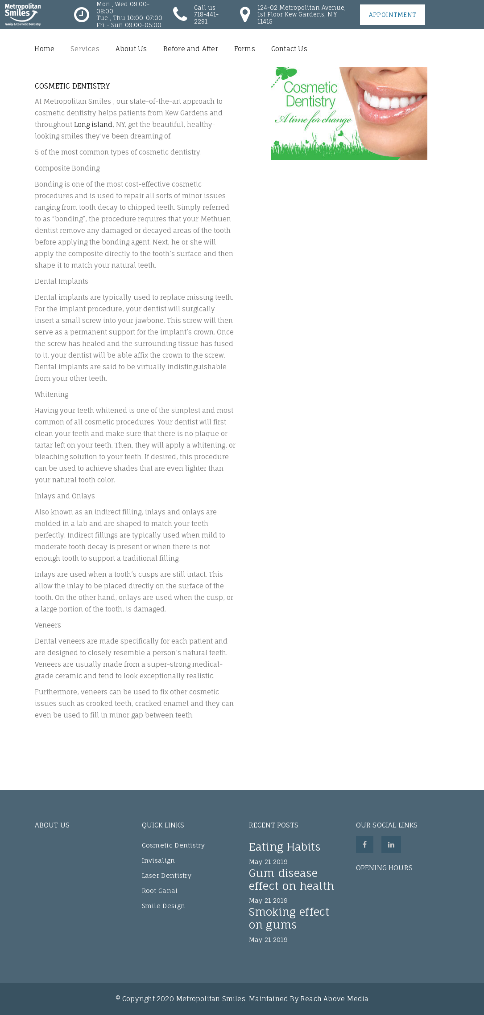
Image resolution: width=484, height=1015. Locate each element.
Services (84, 49)
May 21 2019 (268, 861)
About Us (131, 49)
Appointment (392, 14)
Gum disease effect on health (292, 879)
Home (44, 49)
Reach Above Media (334, 999)
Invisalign (158, 860)
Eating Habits (285, 846)
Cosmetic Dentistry (173, 845)
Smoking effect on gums (289, 918)
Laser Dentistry (167, 875)
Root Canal (160, 890)
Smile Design (164, 905)
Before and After (190, 49)
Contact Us (289, 49)
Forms (244, 49)
